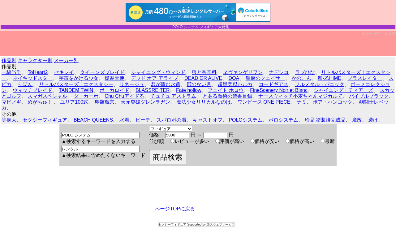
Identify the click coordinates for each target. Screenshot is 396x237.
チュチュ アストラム (173, 96)
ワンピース (249, 102)
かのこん (301, 78)
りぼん (25, 84)
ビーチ (143, 120)
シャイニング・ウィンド (158, 72)
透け (373, 120)
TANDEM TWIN (76, 90)
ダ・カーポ (86, 96)
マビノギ (11, 102)
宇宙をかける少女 (78, 78)
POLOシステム (245, 120)
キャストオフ (207, 120)
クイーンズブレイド (102, 72)
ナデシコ (279, 72)
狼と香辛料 (204, 72)
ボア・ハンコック (332, 102)
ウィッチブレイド (32, 90)
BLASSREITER (153, 90)
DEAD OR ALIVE (203, 78)
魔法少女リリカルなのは (203, 102)
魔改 (357, 120)
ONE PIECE (276, 102)
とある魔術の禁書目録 (227, 96)
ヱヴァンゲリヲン (243, 72)
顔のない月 (199, 84)
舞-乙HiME (329, 78)
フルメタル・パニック (319, 84)
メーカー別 (66, 60)
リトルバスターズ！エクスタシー (76, 84)
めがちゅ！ (41, 102)
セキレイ (64, 72)
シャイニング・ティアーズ (343, 90)
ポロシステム (283, 120)
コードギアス (273, 84)
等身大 (9, 120)
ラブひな (305, 72)
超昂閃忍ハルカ (235, 84)
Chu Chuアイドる (124, 96)
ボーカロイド (114, 90)
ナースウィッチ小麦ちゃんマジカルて (300, 96)
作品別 (9, 60)
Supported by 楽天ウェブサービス (210, 224)
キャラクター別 (35, 60)
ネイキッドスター (32, 78)
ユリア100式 (74, 102)
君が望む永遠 (165, 84)
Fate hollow (188, 90)
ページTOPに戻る (175, 208)
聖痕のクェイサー (265, 78)
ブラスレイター (364, 78)
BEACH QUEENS (93, 120)
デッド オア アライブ (154, 78)
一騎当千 (11, 72)
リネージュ (131, 84)
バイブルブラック (369, 96)
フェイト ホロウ (225, 90)
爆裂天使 (114, 78)
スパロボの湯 (171, 120)
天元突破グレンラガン (145, 102)
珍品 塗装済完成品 (325, 120)
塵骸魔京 (104, 102)
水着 (124, 120)
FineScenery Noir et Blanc (279, 90)
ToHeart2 (38, 72)
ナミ (302, 102)
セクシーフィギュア (379, 34)
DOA (233, 78)
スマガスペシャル (47, 96)
